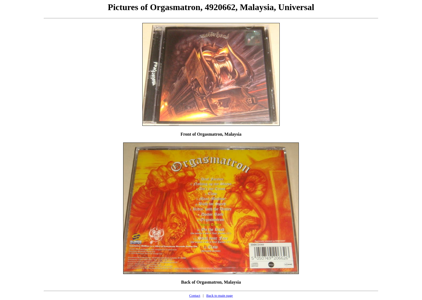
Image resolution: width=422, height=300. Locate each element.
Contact (194, 295)
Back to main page (219, 295)
